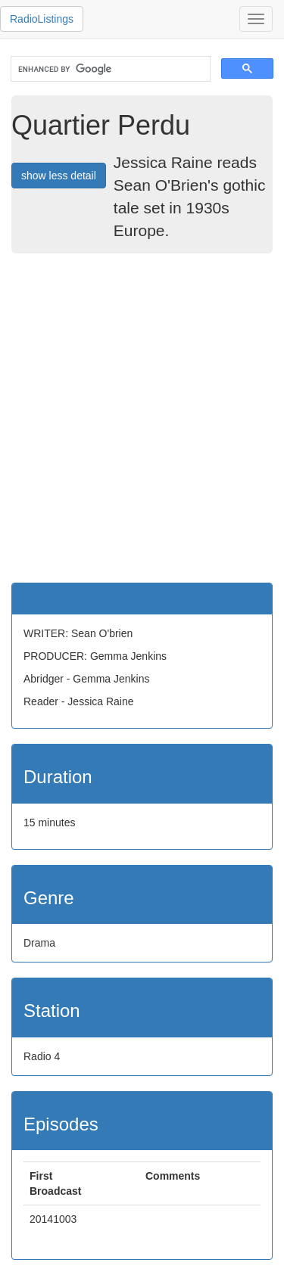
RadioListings (41, 19)
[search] (109, 69)
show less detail (58, 175)
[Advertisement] (142, 418)
